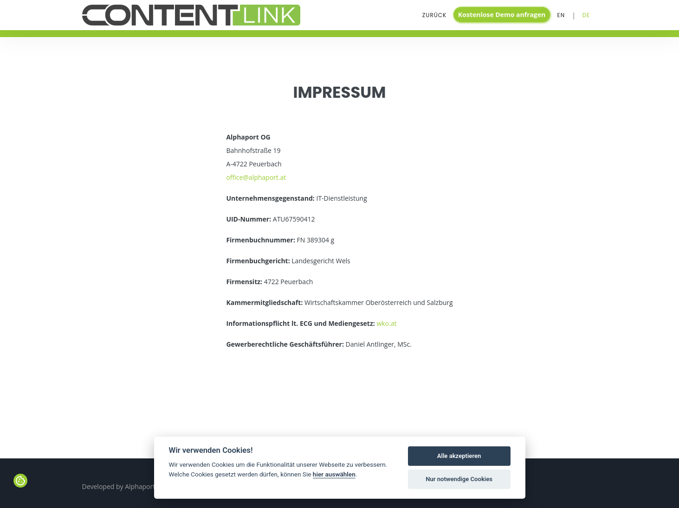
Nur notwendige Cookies (459, 479)
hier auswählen (334, 474)
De (586, 15)
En (561, 15)
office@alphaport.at (256, 177)
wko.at (386, 323)
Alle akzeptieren (459, 455)
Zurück (434, 15)
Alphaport (140, 486)
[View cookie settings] (20, 481)
